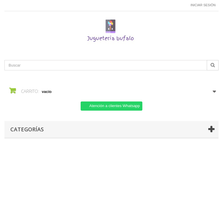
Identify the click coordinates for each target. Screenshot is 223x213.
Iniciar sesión (203, 5)
